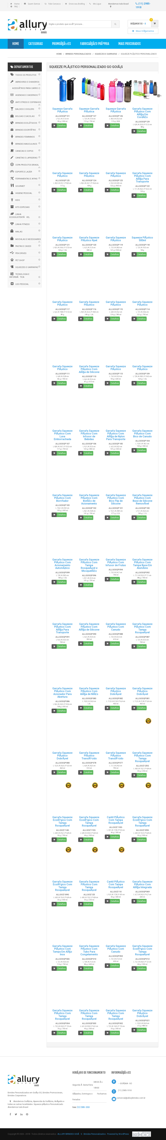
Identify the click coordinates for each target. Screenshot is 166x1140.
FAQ (16, 6)
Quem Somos (34, 4)
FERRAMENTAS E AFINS (23, 178)
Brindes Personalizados (95, 1134)
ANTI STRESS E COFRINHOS (25, 101)
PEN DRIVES (17, 252)
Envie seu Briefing (77, 4)
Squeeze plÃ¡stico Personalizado (48, 1104)
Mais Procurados (129, 44)
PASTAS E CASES (20, 245)
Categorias (35, 44)
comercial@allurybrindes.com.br (130, 1098)
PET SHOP (17, 259)
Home (17, 4)
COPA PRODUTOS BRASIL (24, 164)
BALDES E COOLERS (21, 108)
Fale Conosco (54, 4)
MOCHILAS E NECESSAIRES (25, 238)
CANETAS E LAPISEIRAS (23, 157)
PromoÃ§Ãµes (61, 44)
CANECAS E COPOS (21, 150)
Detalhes (62, 125)
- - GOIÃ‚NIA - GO (125, 1083)
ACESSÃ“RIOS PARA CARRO (25, 88)
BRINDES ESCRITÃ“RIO (22, 129)
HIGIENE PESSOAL (20, 192)
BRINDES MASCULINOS (23, 143)
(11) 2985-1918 (83, 1107)
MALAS (15, 231)
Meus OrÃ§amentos (143, 31)
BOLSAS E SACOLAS (22, 115)
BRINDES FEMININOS (22, 136)
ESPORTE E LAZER (20, 171)
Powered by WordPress (118, 1134)
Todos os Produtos (22, 74)
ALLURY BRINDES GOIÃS (70, 1134)
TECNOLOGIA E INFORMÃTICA (19, 275)
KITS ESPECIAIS (19, 206)
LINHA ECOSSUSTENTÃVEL (19, 215)
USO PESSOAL (19, 283)
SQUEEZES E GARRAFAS (23, 266)
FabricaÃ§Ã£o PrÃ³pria (94, 44)
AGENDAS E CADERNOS (23, 94)
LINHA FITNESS (19, 223)
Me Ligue (97, 4)
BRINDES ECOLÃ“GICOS (23, 122)
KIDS (14, 199)
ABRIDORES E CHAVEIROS (24, 81)
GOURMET (17, 185)
